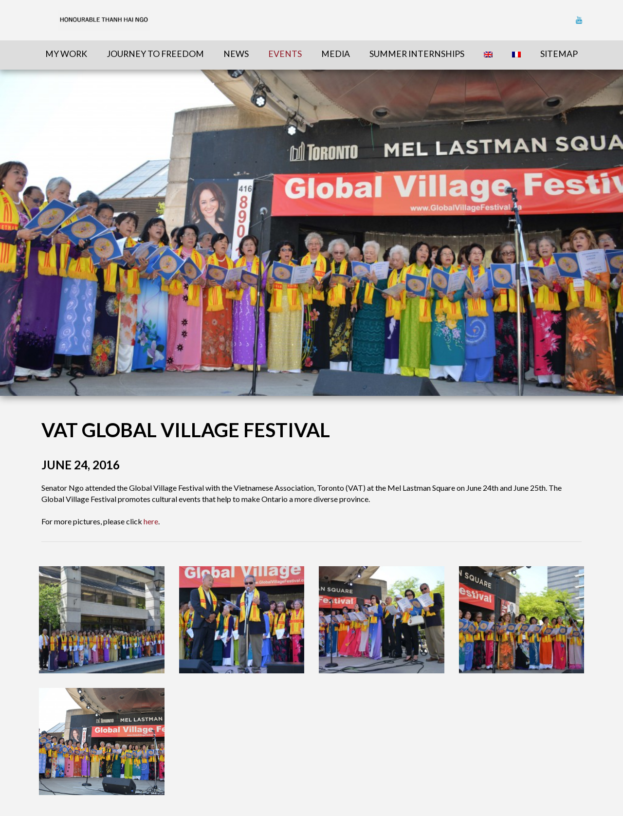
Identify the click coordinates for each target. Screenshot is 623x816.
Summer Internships (416, 54)
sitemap (559, 54)
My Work (66, 54)
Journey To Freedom (155, 54)
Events (285, 54)
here (151, 521)
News (236, 54)
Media (335, 54)
